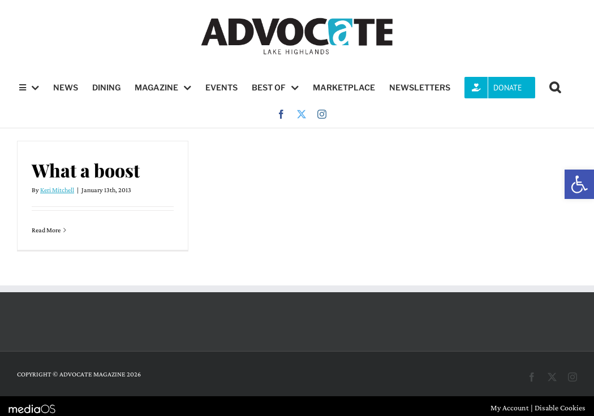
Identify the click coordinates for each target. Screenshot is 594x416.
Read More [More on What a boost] (46, 230)
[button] (579, 184)
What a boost (86, 170)
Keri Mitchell (57, 190)
